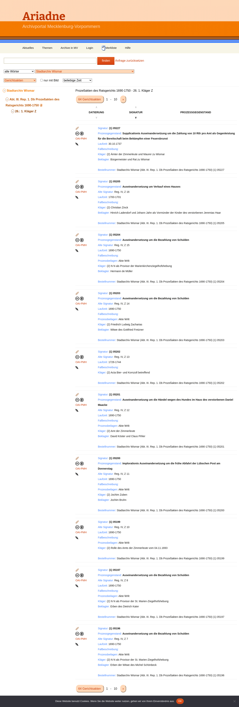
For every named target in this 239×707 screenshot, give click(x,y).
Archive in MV (69, 47)
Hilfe (128, 47)
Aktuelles (28, 47)
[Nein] (234, 701)
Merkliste (109, 48)
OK (180, 701)
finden (106, 60)
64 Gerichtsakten (90, 99)
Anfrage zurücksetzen (129, 60)
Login (89, 47)
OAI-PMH (81, 138)
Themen (47, 47)
